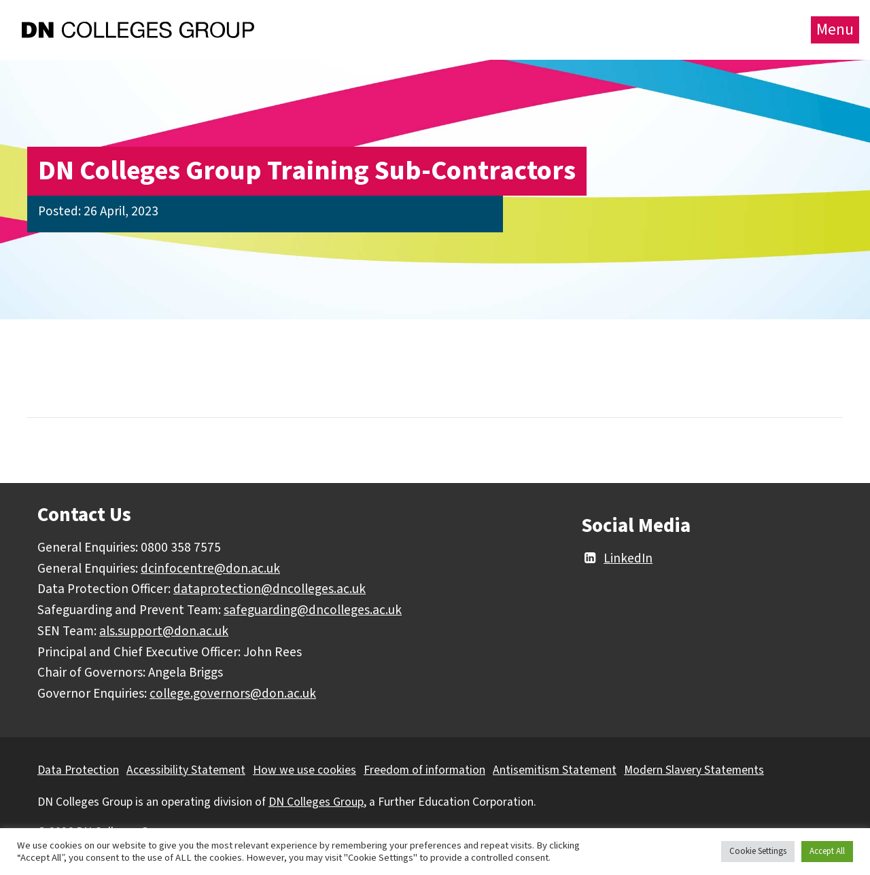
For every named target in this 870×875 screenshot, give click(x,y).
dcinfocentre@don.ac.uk (210, 568)
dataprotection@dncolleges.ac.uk (269, 589)
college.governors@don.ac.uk (233, 693)
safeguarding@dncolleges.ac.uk (313, 610)
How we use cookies (304, 770)
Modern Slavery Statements (694, 770)
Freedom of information (424, 770)
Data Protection (78, 770)
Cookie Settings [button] (757, 851)
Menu (835, 29)
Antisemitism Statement (554, 770)
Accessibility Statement (185, 770)
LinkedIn (616, 558)
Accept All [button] (827, 851)
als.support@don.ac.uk (163, 631)
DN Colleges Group (316, 801)
